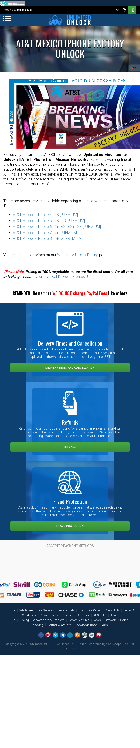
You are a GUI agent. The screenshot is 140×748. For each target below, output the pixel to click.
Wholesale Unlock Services (36, 610)
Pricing (24, 620)
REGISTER (100, 615)
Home (11, 610)
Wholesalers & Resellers (49, 620)
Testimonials (66, 610)
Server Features (79, 620)
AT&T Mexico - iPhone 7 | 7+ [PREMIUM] (45, 232)
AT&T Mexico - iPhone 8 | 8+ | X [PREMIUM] (48, 238)
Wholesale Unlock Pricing (77, 255)
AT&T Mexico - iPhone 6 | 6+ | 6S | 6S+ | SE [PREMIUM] (57, 226)
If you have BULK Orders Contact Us (61, 276)
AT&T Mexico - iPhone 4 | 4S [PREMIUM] (45, 214)
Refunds (70, 447)
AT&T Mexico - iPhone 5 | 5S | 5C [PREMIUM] (49, 221)
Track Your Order (89, 610)
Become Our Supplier (75, 615)
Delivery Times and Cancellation (70, 367)
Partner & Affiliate (59, 625)
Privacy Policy (49, 615)
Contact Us (112, 610)
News (97, 620)
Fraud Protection (70, 526)
